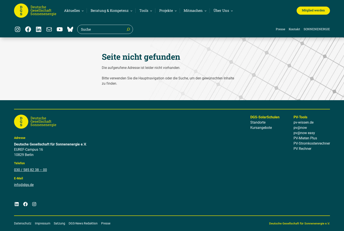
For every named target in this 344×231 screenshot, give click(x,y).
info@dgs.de (24, 185)
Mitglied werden (313, 10)
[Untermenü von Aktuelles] (73, 10)
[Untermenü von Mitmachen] (194, 10)
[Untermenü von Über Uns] (222, 10)
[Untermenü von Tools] (145, 10)
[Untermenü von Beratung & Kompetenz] (111, 10)
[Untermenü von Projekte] (167, 10)
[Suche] (128, 29)
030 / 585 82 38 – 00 (30, 170)
